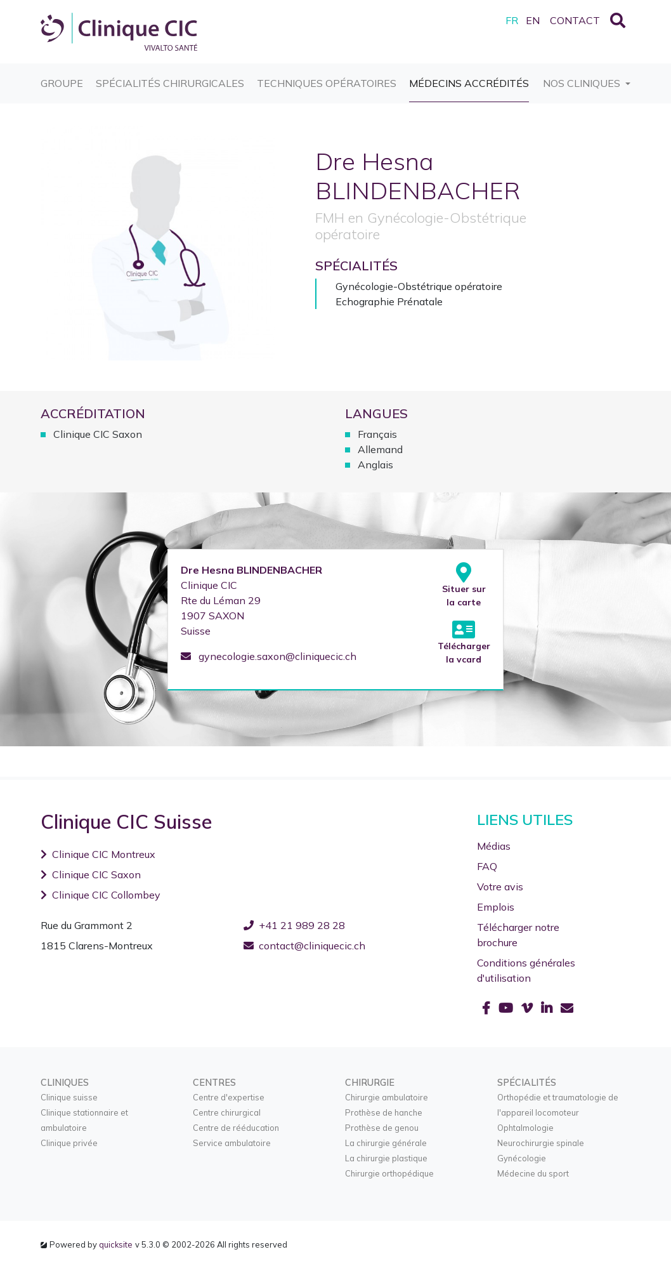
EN (533, 20)
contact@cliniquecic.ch (304, 945)
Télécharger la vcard (464, 642)
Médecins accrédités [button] (469, 76)
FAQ (487, 866)
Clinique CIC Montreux (98, 854)
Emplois (495, 906)
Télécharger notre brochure (518, 935)
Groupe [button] (62, 76)
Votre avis (500, 886)
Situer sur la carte (464, 585)
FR (511, 20)
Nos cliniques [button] (583, 82)
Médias (494, 846)
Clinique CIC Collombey (100, 894)
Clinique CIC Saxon (91, 874)
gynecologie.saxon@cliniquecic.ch (268, 656)
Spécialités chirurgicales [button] (170, 76)
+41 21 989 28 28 (294, 925)
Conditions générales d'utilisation (526, 970)
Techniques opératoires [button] (326, 76)
